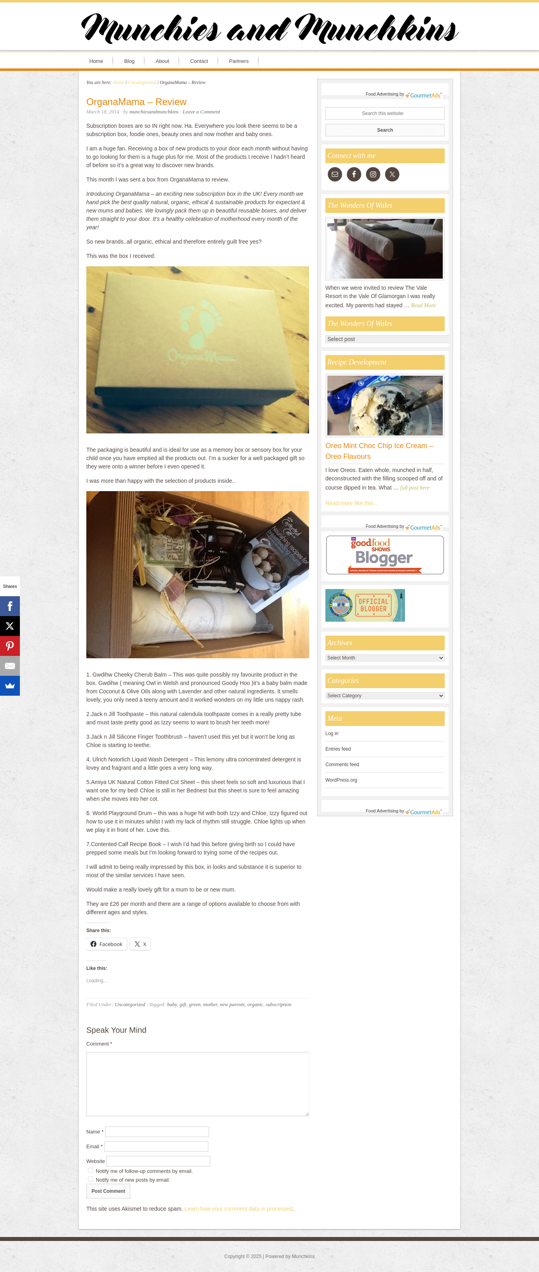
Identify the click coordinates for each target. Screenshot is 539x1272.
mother (210, 1004)
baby (172, 1004)
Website (95, 1161)
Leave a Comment (201, 112)
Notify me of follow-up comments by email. (144, 1171)
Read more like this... (351, 503)
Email (94, 1146)
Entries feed (338, 749)
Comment (99, 1044)
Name (94, 1132)
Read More (423, 305)
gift (182, 1004)
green (194, 1004)
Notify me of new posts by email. (133, 1180)
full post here (414, 488)
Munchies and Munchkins (270, 30)
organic (255, 1004)
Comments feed (342, 764)
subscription (278, 1004)
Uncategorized (130, 1004)
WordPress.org (341, 780)
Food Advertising (382, 94)
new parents (232, 1004)
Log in (332, 733)
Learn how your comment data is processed (239, 1209)
